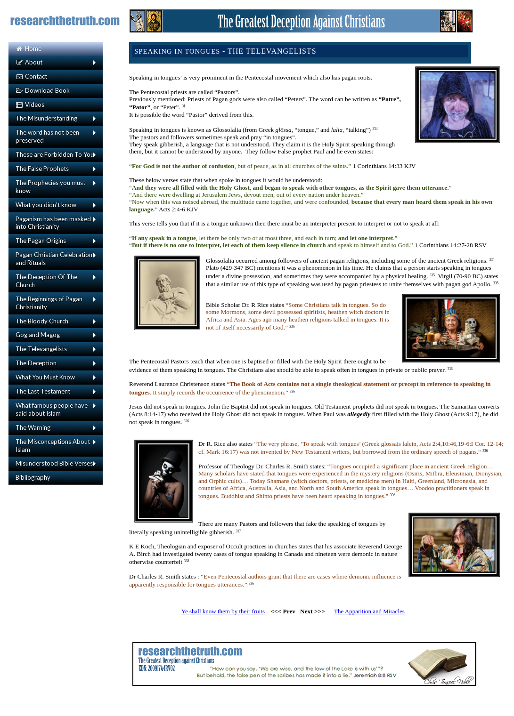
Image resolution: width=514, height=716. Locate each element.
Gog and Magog (38, 334)
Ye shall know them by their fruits (223, 611)
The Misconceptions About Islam (53, 445)
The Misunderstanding (46, 118)
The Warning (33, 427)
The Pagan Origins (41, 240)
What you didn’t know (46, 205)
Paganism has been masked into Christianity (53, 223)
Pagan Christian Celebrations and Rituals (55, 258)
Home (28, 48)
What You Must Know (45, 377)
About (29, 62)
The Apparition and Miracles (369, 611)
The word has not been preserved (47, 136)
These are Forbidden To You (55, 154)
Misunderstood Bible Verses (54, 463)
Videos (30, 104)
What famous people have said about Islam (52, 409)
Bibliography (33, 477)
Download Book (43, 90)
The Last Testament (43, 391)
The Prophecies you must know (50, 186)
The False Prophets (42, 168)
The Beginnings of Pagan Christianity (49, 303)
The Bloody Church (42, 321)
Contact (31, 76)
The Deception (36, 363)
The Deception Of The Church (46, 281)
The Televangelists (41, 349)
